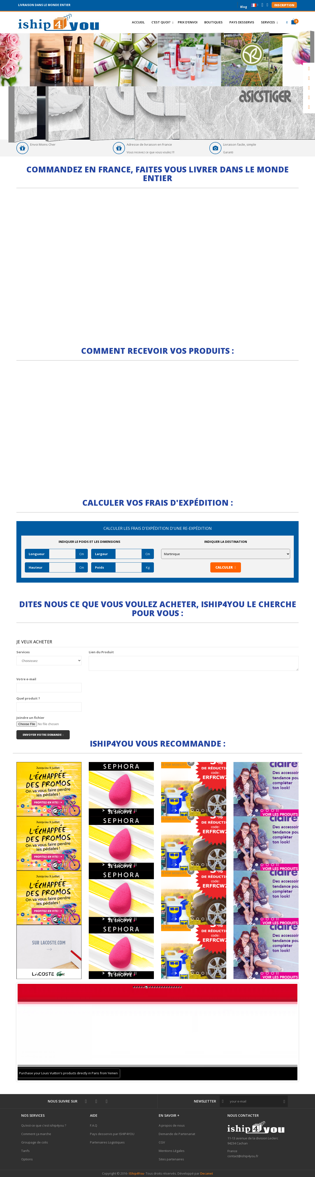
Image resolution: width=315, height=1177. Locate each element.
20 (180, 986)
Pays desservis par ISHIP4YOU (112, 1134)
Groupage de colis (34, 1142)
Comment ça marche (36, 1134)
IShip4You (136, 1173)
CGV (162, 1142)
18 (175, 986)
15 (168, 986)
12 (161, 986)
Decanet (206, 1173)
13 (163, 986)
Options (27, 1159)
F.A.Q (93, 1125)
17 (173, 986)
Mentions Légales (172, 1151)
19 (178, 986)
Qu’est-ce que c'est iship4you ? (43, 1125)
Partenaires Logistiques (107, 1142)
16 (170, 986)
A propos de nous (172, 1125)
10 (156, 986)
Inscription (284, 5)
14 (166, 986)
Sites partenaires (171, 1159)
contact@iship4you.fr (242, 1156)
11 (158, 986)
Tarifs (25, 1151)
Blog (243, 6)
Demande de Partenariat (177, 1134)
